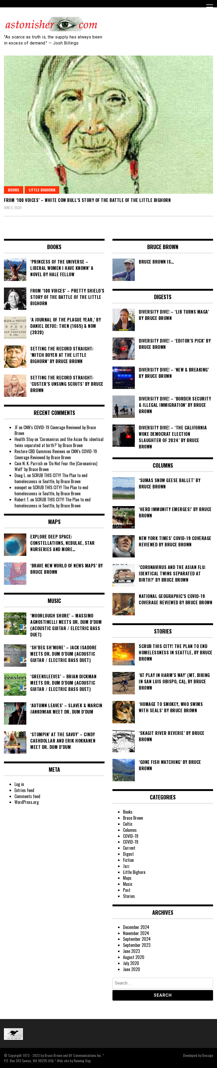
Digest (128, 854)
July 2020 (131, 963)
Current (129, 848)
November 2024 (136, 933)
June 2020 (131, 969)
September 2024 (137, 939)
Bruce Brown (133, 818)
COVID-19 (130, 836)
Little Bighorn (42, 189)
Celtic (127, 824)
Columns (130, 830)
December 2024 (136, 927)
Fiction (128, 860)
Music (127, 884)
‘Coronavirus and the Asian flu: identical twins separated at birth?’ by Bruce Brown (58, 442)
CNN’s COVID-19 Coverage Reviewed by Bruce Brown (55, 430)
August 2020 (133, 957)
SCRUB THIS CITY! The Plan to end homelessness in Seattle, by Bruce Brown (50, 478)
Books (13, 189)
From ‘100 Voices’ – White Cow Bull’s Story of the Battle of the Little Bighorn (87, 200)
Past (126, 890)
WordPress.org (26, 802)
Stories (129, 896)
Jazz (126, 866)
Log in (19, 784)
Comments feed (27, 796)
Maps (127, 878)
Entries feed (24, 790)
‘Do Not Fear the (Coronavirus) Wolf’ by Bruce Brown (55, 466)
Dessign (207, 1055)
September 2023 (136, 945)
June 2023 (131, 951)
